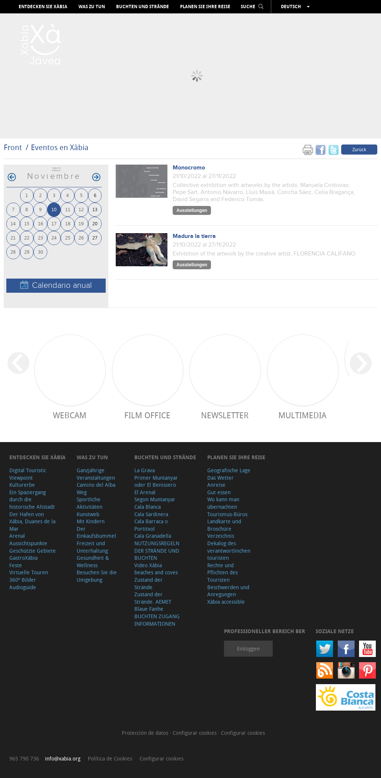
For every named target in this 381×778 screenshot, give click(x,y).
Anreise (216, 484)
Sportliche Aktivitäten (89, 503)
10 (54, 209)
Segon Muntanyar (154, 499)
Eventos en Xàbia (60, 147)
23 (40, 237)
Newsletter (225, 415)
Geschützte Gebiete (32, 550)
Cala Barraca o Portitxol (151, 525)
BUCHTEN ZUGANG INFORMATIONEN (157, 620)
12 (81, 209)
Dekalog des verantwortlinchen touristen (228, 550)
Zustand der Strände (148, 583)
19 (81, 223)
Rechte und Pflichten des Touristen (222, 572)
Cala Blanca (147, 506)
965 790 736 (24, 758)
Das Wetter (220, 477)
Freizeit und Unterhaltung (92, 547)
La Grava (144, 470)
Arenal (17, 535)
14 (13, 223)
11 (67, 209)
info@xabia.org (62, 758)
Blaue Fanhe (148, 608)
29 (26, 251)
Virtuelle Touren (28, 572)
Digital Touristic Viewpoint (27, 474)
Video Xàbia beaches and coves (156, 569)
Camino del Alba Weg (96, 488)
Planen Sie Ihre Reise (205, 6)
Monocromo (189, 167)
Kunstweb (88, 514)
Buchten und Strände (142, 6)
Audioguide (22, 587)
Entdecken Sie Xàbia (43, 6)
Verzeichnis (220, 535)
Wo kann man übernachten (223, 503)
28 (13, 251)
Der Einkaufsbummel (96, 532)
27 (94, 237)
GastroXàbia (23, 557)
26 (81, 237)
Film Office (147, 415)
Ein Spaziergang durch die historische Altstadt (32, 499)
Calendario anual (56, 285)
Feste (15, 565)
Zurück (359, 149)
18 (67, 223)
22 (26, 237)
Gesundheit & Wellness (93, 561)
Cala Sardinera (151, 514)
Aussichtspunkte (28, 543)
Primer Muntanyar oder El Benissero (156, 481)
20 (94, 223)
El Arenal (145, 492)
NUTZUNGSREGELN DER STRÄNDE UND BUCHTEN (156, 550)
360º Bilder (22, 579)
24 (54, 237)
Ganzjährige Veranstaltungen (96, 474)
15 (26, 223)
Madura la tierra (194, 236)
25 (67, 237)
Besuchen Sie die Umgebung (97, 576)
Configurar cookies (195, 732)
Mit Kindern (91, 521)
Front (13, 147)
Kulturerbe (22, 484)
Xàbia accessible (226, 601)
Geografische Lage (228, 470)
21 (13, 237)
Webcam (69, 415)
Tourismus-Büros (227, 514)
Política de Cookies (110, 758)
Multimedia (302, 415)
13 (94, 209)
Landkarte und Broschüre (224, 525)
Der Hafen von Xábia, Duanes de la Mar (32, 521)
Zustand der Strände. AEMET (152, 598)
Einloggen (248, 648)
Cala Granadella (152, 535)
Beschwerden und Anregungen (228, 591)
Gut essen (219, 492)
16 (40, 223)
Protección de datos (146, 732)
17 (54, 223)
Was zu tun (92, 6)
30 (40, 251)
